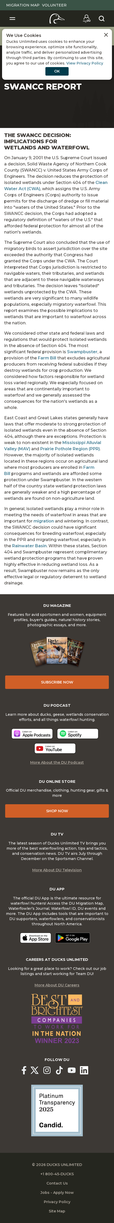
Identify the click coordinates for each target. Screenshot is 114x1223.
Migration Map (22, 5)
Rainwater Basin (29, 545)
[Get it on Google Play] (72, 938)
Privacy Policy (57, 1202)
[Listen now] (32, 733)
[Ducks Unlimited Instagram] (47, 1070)
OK (57, 71)
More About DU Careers (57, 985)
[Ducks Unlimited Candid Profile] (57, 1110)
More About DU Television (57, 870)
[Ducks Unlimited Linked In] (84, 1070)
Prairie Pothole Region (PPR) (70, 448)
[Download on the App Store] (35, 938)
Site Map (57, 1211)
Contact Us (57, 1183)
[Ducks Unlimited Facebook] (24, 1070)
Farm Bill (47, 358)
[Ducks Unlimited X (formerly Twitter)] (34, 1070)
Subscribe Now (57, 682)
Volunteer (54, 5)
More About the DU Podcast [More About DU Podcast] (57, 762)
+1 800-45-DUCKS (57, 1174)
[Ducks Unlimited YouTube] (72, 1070)
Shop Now (57, 811)
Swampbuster (82, 351)
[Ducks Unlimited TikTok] (59, 1070)
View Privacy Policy (84, 63)
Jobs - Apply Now (57, 1192)
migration (44, 521)
